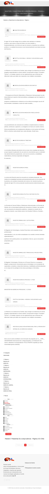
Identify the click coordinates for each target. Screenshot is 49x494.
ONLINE (6, 409)
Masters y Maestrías (23, 13)
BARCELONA (7, 428)
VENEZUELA (7, 422)
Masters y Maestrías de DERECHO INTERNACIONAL (7, 375)
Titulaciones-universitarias (8, 403)
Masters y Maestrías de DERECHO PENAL (7, 388)
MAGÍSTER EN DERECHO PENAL (20, 167)
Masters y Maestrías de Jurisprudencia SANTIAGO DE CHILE (30, 65)
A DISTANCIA (7, 406)
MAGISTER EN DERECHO (19, 30)
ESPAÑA (6, 419)
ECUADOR (6, 418)
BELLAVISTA (7, 425)
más (14, 475)
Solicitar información (41, 36)
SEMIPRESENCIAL (8, 412)
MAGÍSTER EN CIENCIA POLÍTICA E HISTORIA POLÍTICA (26, 194)
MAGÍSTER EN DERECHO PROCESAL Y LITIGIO (24, 279)
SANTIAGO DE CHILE (8, 427)
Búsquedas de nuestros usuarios (32, 467)
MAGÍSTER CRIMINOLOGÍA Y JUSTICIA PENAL (23, 220)
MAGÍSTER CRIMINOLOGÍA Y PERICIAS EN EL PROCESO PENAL (28, 252)
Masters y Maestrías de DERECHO (6, 360)
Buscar (8, 433)
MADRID (6, 430)
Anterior (18, 444)
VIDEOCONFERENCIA (8, 413)
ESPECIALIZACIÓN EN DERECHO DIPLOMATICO (25, 85)
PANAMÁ (6, 421)
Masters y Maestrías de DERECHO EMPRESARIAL (6, 367)
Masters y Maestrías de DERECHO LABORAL (8, 382)
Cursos (6, 400)
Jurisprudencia (30, 13)
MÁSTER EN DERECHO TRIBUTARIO (22, 140)
